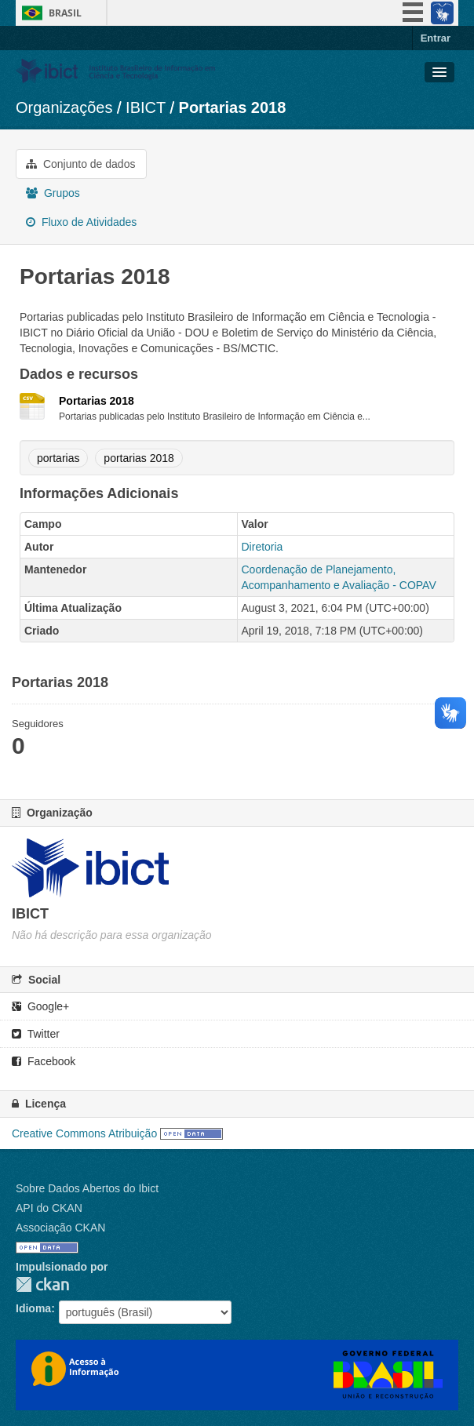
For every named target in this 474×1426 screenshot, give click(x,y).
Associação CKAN (60, 1227)
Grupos (53, 193)
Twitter (36, 1034)
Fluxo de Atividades (81, 222)
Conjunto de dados (80, 164)
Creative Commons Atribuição (84, 1133)
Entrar (435, 38)
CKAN (42, 1284)
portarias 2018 (139, 458)
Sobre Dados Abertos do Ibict (87, 1188)
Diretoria (262, 546)
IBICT (146, 107)
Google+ (40, 1006)
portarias (58, 458)
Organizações (64, 107)
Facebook (43, 1061)
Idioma (33, 1308)
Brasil (65, 13)
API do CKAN (49, 1208)
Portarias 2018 (232, 107)
